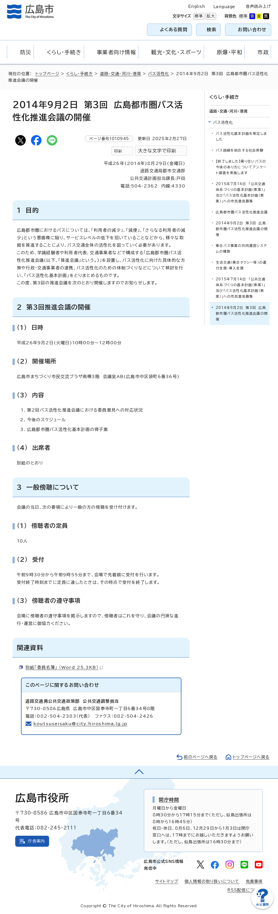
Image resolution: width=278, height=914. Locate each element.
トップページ (47, 74)
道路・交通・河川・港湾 (120, 74)
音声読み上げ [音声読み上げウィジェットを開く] (258, 6)
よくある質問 (173, 29)
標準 (198, 16)
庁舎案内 (36, 841)
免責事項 (254, 881)
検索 (212, 29)
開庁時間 (169, 799)
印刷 (118, 151)
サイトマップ (166, 881)
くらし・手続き (79, 74)
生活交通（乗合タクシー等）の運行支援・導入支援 (241, 265)
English (196, 6)
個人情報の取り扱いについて (212, 881)
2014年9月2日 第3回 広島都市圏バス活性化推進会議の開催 (242, 228)
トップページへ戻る (251, 757)
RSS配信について (245, 890)
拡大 (210, 16)
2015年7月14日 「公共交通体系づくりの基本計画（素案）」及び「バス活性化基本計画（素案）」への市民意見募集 (240, 192)
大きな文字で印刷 (157, 150)
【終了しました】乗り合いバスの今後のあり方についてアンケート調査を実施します (241, 167)
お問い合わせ (252, 29)
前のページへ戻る (201, 757)
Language (224, 7)
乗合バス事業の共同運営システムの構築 (241, 248)
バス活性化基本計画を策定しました (241, 136)
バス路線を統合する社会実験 (240, 150)
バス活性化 (158, 74)
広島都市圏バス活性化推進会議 (242, 212)
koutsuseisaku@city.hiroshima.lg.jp (80, 724)
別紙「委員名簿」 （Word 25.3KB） (64, 667)
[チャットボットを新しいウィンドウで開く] (262, 908)
